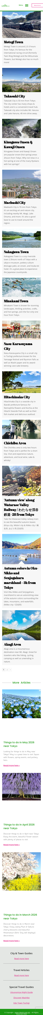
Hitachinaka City (17, 397)
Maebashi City (14, 202)
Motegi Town (13, 42)
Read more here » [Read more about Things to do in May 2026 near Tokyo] (11, 765)
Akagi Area (12, 644)
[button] (26, 5)
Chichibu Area (15, 443)
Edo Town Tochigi (22, 1003)
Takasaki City (14, 96)
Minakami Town (16, 301)
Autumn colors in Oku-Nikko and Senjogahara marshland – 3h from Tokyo (21, 578)
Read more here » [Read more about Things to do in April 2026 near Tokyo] (11, 844)
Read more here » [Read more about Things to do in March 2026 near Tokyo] (11, 941)
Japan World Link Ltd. (22, 1012)
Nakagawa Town (16, 252)
